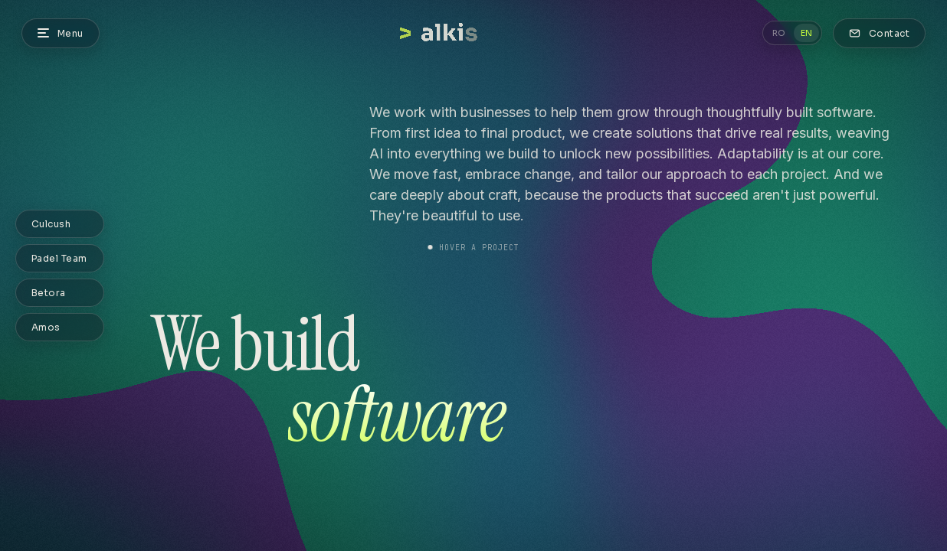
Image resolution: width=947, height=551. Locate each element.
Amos (46, 327)
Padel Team (59, 258)
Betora (48, 292)
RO (778, 33)
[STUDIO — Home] (474, 33)
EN (806, 33)
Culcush (50, 224)
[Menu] (60, 33)
